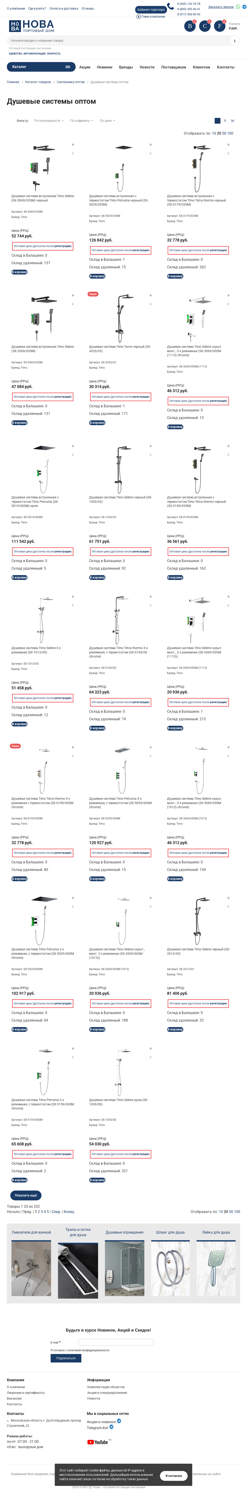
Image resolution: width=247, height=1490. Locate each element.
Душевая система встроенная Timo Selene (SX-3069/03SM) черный (42, 198)
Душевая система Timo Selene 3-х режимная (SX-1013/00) (36, 650)
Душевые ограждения (124, 1232)
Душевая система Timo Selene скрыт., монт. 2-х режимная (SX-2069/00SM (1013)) (117, 953)
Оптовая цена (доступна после (42, 242)
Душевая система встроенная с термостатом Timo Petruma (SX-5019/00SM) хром (35, 501)
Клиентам (201, 67)
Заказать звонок (221, 7)
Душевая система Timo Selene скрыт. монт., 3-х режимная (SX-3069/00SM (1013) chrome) (194, 803)
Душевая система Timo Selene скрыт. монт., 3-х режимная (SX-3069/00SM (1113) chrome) (194, 351)
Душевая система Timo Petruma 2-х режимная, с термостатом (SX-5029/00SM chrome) (42, 953)
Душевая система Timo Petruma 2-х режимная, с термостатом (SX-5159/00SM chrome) (42, 1104)
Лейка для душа (216, 1232)
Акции (84, 67)
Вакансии (14, 1398)
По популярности (47, 120)
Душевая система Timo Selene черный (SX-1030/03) (120, 499)
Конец (69, 1212)
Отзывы (88, 8)
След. (56, 1212)
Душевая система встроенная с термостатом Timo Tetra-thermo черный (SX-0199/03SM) (196, 501)
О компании (16, 8)
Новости (147, 67)
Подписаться (66, 1358)
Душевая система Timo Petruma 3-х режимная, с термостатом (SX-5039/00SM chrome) (120, 803)
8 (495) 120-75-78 (188, 3)
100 (230, 133)
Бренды (126, 67)
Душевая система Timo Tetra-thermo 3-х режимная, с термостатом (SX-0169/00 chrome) (118, 652)
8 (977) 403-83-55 (188, 14)
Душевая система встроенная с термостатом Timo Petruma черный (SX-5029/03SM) (118, 200)
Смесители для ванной (31, 1232)
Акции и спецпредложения (107, 1393)
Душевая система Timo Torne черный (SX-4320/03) (120, 349)
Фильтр (22, 120)
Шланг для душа (170, 1232)
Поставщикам (173, 67)
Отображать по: (208, 133)
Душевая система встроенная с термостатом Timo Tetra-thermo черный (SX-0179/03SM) (196, 200)
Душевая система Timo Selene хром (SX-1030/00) (118, 1102)
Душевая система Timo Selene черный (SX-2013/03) (198, 951)
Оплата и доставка (63, 8)
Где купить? (37, 8)
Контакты (225, 67)
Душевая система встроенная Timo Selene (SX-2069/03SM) (42, 349)
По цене (106, 120)
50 (224, 133)
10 (214, 133)
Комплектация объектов (106, 1387)
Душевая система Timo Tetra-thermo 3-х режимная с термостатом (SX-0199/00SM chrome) (42, 803)
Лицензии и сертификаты (26, 1393)
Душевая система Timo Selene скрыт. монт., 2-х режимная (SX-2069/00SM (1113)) (194, 652)
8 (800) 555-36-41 (188, 9)
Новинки (104, 67)
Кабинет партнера (151, 9)
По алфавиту (80, 120)
